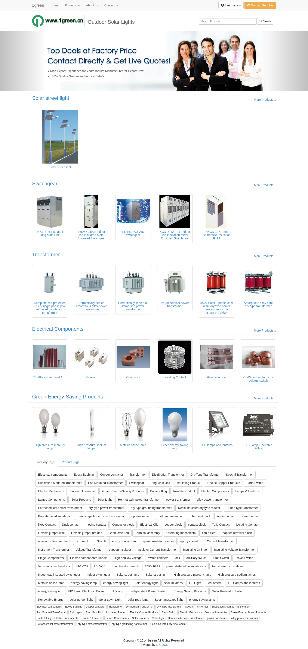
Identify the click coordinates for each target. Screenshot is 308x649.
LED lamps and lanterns (244, 583)
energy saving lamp (84, 583)
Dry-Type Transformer (204, 474)
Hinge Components (51, 558)
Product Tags (70, 462)
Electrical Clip (149, 524)
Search (265, 21)
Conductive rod (119, 533)
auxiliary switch (196, 558)
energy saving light (115, 583)
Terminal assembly (147, 533)
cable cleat (209, 533)
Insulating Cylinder (195, 549)
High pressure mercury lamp (192, 574)
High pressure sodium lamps (237, 574)
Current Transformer (220, 541)
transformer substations (227, 566)
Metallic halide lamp (51, 583)
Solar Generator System (228, 591)
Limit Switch (221, 558)
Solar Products (81, 499)
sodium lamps (173, 583)
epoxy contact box (124, 541)
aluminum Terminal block (54, 541)
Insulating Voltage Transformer (234, 549)
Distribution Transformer (168, 474)
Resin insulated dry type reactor (199, 508)
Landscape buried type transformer (101, 516)
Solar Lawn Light (110, 599)
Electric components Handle (88, 558)
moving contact (96, 524)
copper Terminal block (237, 533)
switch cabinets (158, 558)
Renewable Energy (50, 599)
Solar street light (50, 98)
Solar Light (104, 499)
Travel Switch (244, 558)
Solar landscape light (169, 599)
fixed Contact (47, 524)
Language (231, 5)
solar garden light (81, 599)
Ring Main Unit (160, 483)
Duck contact (70, 524)
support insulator (120, 549)
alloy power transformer (212, 499)
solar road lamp (138, 599)
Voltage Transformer (89, 549)
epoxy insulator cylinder (158, 541)
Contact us (111, 5)
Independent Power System (148, 591)
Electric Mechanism (51, 491)
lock (177, 558)
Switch (101, 541)
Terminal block (201, 516)
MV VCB (82, 566)
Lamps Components (51, 499)
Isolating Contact (247, 524)
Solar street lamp (128, 574)
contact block (197, 524)
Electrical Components (57, 329)
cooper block (173, 524)
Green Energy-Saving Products (67, 397)
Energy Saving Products (190, 591)
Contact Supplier (260, 5)
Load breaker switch (125, 566)
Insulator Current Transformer (157, 549)
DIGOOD (162, 644)
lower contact (250, 516)
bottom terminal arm (172, 516)
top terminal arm (141, 516)
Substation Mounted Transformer (60, 483)
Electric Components (215, 491)
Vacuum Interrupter (83, 491)
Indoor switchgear (98, 574)
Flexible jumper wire (51, 533)
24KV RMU (152, 566)
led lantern (215, 583)
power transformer (178, 499)
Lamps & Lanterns (247, 491)
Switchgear (45, 183)
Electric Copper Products (223, 483)
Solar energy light (146, 583)
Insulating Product (188, 483)
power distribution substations (186, 566)
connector (83, 541)
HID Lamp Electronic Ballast (86, 591)
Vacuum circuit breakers (54, 566)
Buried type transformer (242, 508)
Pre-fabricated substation (54, 516)
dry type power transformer (106, 508)
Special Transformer (239, 474)
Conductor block (123, 524)
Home (54, 5)
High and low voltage (128, 558)
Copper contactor (111, 474)
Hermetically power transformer (139, 499)
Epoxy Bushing (84, 474)
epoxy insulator (190, 541)
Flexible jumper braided (86, 533)
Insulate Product (184, 491)
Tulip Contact (221, 524)
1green (38, 5)
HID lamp (118, 591)
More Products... (265, 99)
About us (92, 5)
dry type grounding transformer (151, 508)
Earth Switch (254, 483)
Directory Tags (45, 462)
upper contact (226, 516)
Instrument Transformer (53, 549)
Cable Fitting (158, 491)
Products (72, 5)
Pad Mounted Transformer (105, 483)
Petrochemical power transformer (60, 508)
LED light (195, 583)
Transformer (46, 254)
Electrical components (52, 474)
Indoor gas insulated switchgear (59, 574)
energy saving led (50, 591)
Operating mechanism (181, 533)
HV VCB (99, 566)
